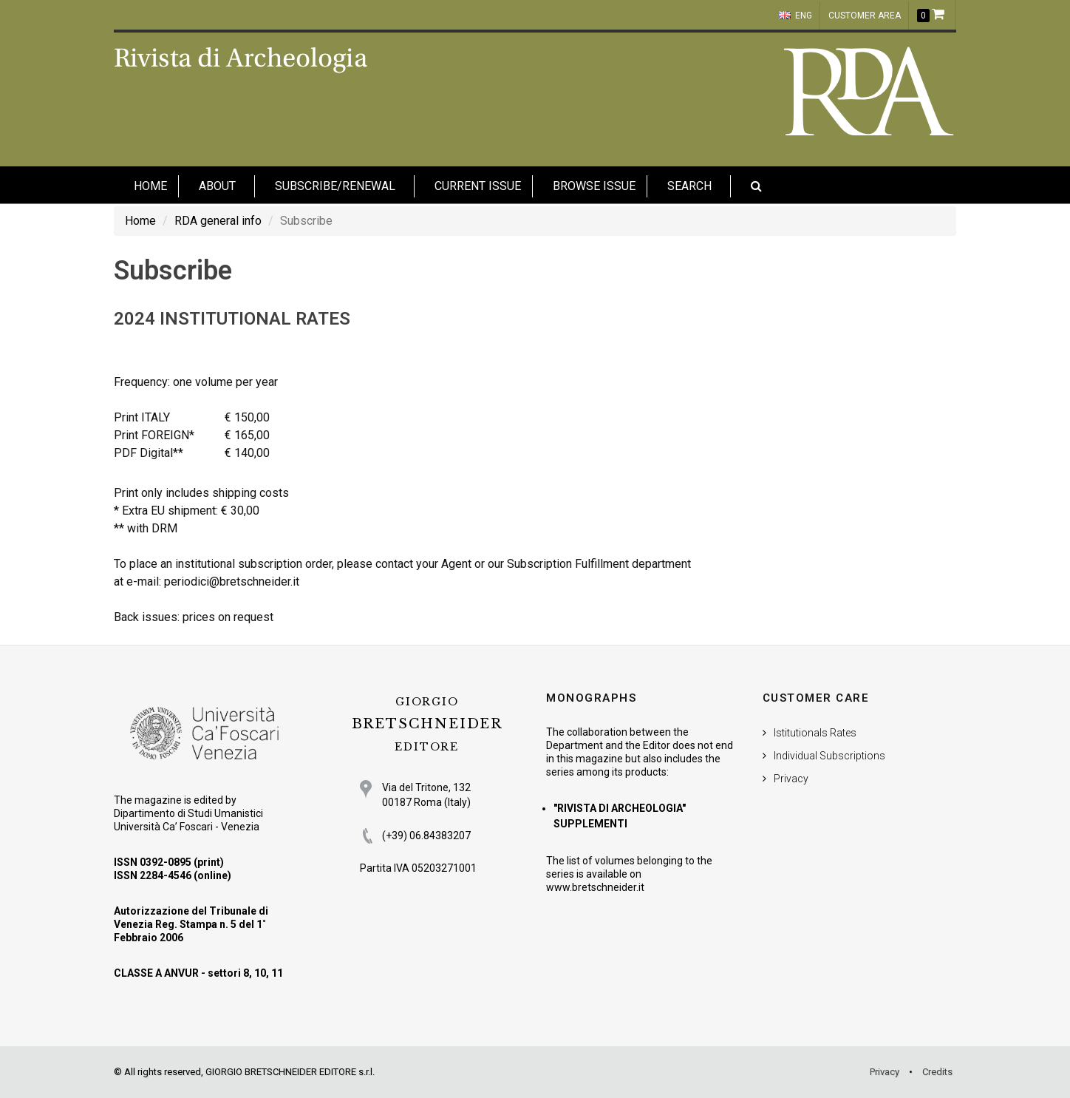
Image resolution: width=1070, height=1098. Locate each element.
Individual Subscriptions (829, 756)
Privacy (791, 778)
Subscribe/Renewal (335, 186)
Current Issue (478, 186)
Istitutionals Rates (815, 733)
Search (689, 186)
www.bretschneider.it (595, 887)
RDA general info (218, 221)
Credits (937, 1071)
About (217, 186)
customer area (864, 15)
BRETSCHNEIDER (427, 724)
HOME (150, 186)
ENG (795, 15)
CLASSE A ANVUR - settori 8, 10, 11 (198, 973)
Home (140, 221)
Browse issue (594, 186)
